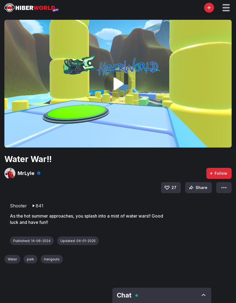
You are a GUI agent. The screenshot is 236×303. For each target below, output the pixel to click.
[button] (226, 7)
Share (197, 187)
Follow (218, 173)
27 (170, 187)
